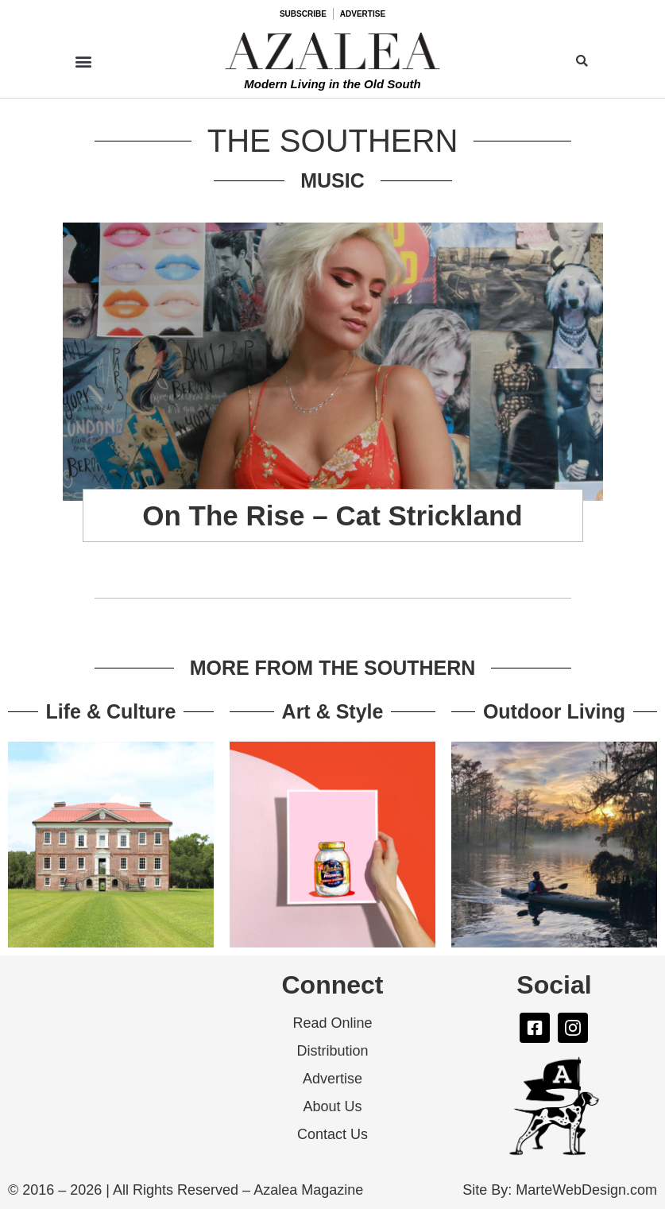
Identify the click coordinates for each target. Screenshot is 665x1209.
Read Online (332, 1023)
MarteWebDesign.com (586, 1190)
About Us (332, 1106)
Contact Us (332, 1134)
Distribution (332, 1051)
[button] (83, 61)
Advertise (332, 1079)
